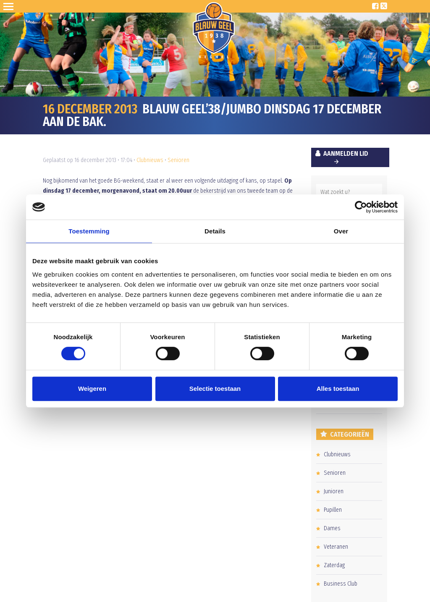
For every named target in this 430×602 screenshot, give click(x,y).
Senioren (178, 160)
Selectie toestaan (215, 388)
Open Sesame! (10, 6)
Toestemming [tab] (89, 231)
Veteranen (336, 546)
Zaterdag (334, 565)
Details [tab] (215, 231)
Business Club (340, 583)
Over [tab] (341, 231)
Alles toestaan (338, 388)
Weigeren (92, 388)
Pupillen (333, 509)
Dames (332, 528)
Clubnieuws (149, 160)
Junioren (333, 491)
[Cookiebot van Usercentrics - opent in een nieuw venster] (361, 207)
